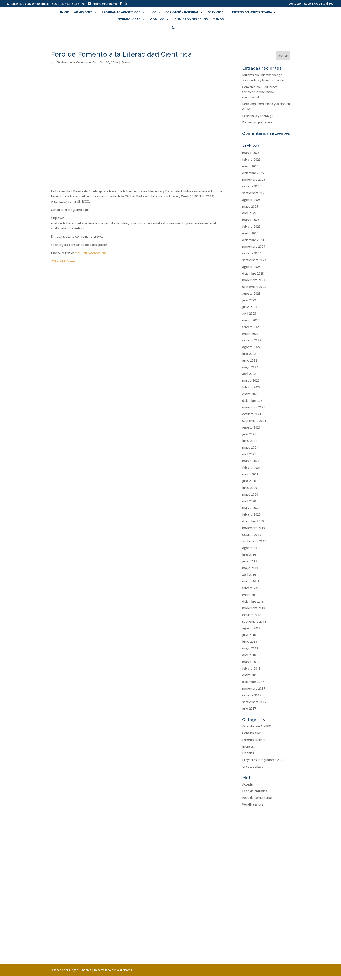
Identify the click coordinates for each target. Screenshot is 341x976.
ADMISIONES (83, 12)
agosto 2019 (251, 548)
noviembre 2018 (253, 608)
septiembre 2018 (254, 621)
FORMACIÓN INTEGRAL (182, 12)
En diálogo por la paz (257, 122)
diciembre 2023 (253, 273)
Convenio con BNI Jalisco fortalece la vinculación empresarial (260, 92)
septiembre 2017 (254, 702)
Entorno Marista (254, 740)
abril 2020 (249, 501)
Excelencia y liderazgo (258, 116)
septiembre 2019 (254, 541)
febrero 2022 (251, 387)
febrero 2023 (251, 327)
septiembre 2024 (254, 260)
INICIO (64, 12)
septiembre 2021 (254, 421)
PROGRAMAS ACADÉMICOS (121, 12)
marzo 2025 (250, 220)
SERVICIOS (215, 12)
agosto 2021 (251, 427)
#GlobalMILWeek (63, 261)
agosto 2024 (251, 267)
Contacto (292, 3)
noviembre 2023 (253, 280)
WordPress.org (252, 804)
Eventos (127, 62)
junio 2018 (249, 641)
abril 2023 (249, 313)
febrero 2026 (251, 159)
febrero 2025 (251, 226)
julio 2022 (249, 354)
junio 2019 (249, 561)
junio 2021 (249, 441)
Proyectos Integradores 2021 (263, 760)
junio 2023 (249, 307)
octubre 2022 (251, 340)
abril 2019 (249, 574)
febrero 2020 (251, 514)
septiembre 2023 (254, 287)
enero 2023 (250, 334)
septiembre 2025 (254, 193)
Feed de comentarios (257, 798)
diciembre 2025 (253, 173)
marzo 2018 (250, 662)
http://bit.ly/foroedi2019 (91, 253)
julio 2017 (249, 708)
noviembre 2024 (253, 246)
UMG (152, 12)
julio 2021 (249, 434)
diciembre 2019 (253, 521)
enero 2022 (250, 394)
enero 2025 (250, 233)
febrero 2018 (251, 668)
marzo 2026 (250, 153)
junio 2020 (249, 487)
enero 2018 (250, 675)
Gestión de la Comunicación (76, 62)
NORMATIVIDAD (129, 19)
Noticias (248, 753)
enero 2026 (250, 166)
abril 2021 (249, 454)
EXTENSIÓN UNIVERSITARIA (252, 12)
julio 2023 (249, 300)
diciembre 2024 (253, 240)
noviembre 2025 (253, 179)
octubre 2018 (251, 615)
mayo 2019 (250, 568)
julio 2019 (249, 554)
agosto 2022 (251, 347)
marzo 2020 (250, 508)
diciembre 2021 (253, 401)
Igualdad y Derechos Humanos (199, 19)
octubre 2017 (251, 695)
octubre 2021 (251, 414)
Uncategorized (252, 766)
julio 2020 (249, 481)
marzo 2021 (250, 461)
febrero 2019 (251, 588)
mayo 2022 (250, 367)
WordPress (124, 970)
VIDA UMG (157, 19)
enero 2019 (250, 595)
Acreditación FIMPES (257, 726)
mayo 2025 (250, 206)
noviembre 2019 (253, 528)
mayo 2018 (250, 648)
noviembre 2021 (253, 407)
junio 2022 (249, 360)
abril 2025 (249, 213)
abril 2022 (249, 374)
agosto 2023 (251, 293)
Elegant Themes (80, 970)
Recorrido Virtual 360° (319, 3)
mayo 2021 (250, 447)
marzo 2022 (250, 380)
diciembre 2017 (253, 682)
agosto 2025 (251, 200)
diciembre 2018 (253, 601)
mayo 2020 (250, 494)
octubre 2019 (251, 534)
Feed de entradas (254, 791)
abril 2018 (249, 655)
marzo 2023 (250, 320)
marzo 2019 (250, 581)
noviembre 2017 (253, 688)
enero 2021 (250, 474)
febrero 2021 (251, 467)
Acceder (248, 784)
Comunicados (252, 733)
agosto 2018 (251, 628)
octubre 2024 (251, 253)
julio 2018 (249, 635)
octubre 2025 (251, 186)
